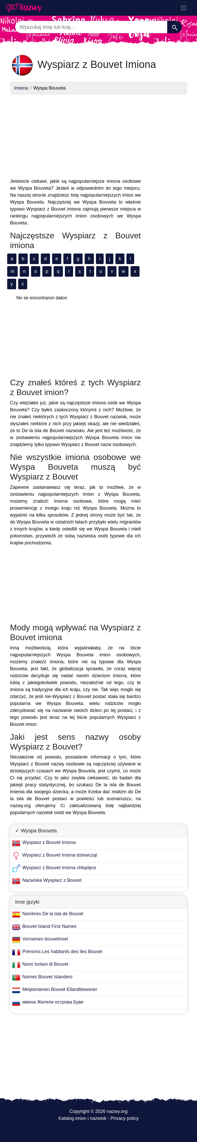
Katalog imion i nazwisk (82, 1118)
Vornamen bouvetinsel (45, 939)
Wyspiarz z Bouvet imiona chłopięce (59, 867)
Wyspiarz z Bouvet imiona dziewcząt (59, 855)
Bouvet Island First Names (49, 926)
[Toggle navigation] (183, 8)
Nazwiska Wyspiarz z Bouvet (52, 880)
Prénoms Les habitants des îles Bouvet (62, 951)
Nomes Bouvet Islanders (47, 976)
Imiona (21, 88)
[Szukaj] (174, 27)
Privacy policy (125, 1118)
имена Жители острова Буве (53, 1002)
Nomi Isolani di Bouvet (45, 964)
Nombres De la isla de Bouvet (52, 913)
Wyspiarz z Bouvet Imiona (49, 842)
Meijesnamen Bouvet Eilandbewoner (59, 989)
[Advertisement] (75, 135)
